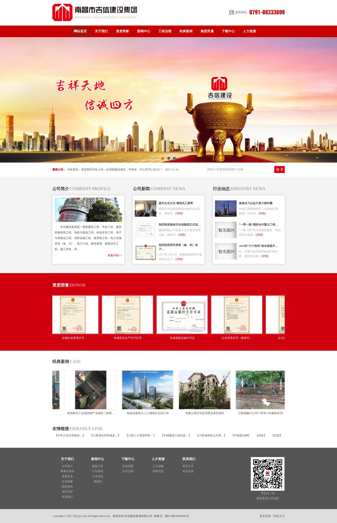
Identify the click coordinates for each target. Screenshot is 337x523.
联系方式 (188, 466)
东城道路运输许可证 (183, 338)
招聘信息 (158, 471)
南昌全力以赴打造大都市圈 (255, 203)
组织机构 (67, 486)
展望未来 (67, 476)
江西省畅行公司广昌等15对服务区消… (260, 413)
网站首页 (80, 31)
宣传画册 (127, 466)
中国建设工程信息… (175, 435)
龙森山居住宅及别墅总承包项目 (203, 413)
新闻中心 (143, 31)
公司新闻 (97, 471)
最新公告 (97, 466)
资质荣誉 (122, 31)
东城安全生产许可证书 (129, 338)
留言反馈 (188, 471)
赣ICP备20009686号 (177, 516)
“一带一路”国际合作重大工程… (258, 224)
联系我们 (67, 496)
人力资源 (249, 31)
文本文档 (127, 471)
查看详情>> (115, 255)
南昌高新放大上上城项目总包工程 (147, 413)
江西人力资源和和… (140, 435)
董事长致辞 (67, 471)
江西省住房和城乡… (105, 435)
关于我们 (101, 31)
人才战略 (158, 466)
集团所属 (207, 31)
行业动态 (97, 476)
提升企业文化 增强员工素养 (176, 203)
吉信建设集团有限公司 (138, 516)
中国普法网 (241, 435)
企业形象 (67, 481)
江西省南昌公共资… (211, 435)
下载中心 (228, 31)
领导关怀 (67, 491)
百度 (277, 435)
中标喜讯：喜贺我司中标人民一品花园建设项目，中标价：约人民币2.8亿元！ (115, 169)
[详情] (179, 213)
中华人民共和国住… (70, 435)
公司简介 (67, 466)
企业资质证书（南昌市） (238, 338)
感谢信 (97, 481)
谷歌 (261, 435)
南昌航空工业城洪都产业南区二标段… (90, 413)
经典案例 (185, 31)
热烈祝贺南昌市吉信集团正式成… (180, 224)
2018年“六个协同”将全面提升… (258, 246)
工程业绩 (164, 31)
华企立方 (279, 516)
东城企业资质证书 (74, 338)
